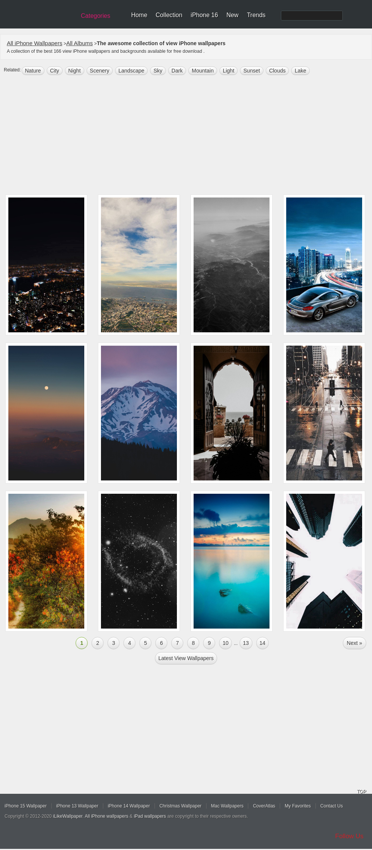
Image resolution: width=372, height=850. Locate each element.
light (228, 71)
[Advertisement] (186, 135)
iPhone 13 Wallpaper (77, 806)
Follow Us (349, 836)
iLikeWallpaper (68, 816)
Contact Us (331, 806)
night (74, 71)
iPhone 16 (204, 15)
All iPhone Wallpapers (34, 43)
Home (139, 15)
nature (33, 71)
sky (157, 71)
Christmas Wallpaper (180, 806)
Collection (169, 15)
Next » (354, 643)
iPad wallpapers (150, 816)
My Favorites (298, 806)
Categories (95, 16)
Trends (256, 15)
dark (177, 71)
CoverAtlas (264, 806)
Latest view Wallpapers (186, 658)
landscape (131, 71)
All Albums (79, 43)
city (54, 71)
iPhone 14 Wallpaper (129, 806)
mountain (203, 71)
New (232, 15)
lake (300, 71)
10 (225, 643)
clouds (277, 71)
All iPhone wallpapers (106, 816)
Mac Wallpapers (227, 806)
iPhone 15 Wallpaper (26, 806)
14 (263, 643)
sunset (251, 71)
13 (246, 643)
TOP (361, 791)
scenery (99, 71)
